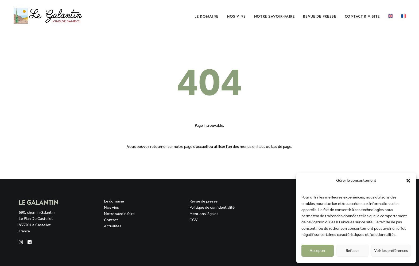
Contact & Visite (362, 16)
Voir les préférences (391, 251)
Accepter (317, 251)
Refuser (352, 251)
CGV (193, 220)
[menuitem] (208, 16)
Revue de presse (319, 16)
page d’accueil (196, 146)
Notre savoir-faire (274, 16)
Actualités (112, 226)
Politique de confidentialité (212, 207)
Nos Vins (236, 16)
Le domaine (207, 16)
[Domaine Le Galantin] (48, 16)
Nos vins (111, 207)
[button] (408, 180)
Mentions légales (203, 214)
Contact (111, 220)
